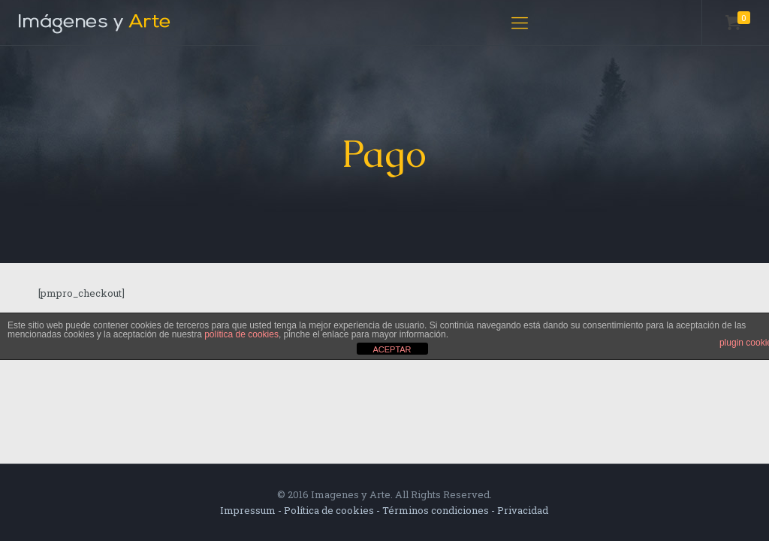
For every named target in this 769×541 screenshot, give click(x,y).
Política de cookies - (333, 510)
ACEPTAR (391, 349)
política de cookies (241, 334)
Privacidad (522, 510)
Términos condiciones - (439, 510)
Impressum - (252, 510)
